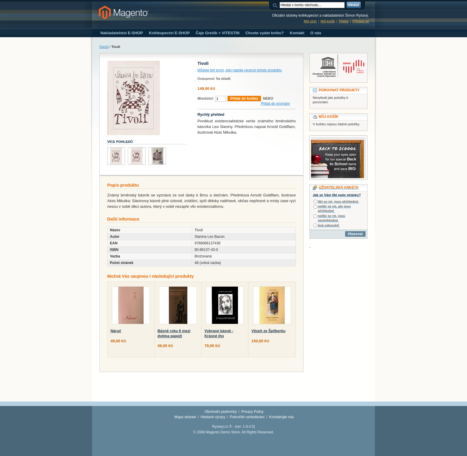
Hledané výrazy (213, 417)
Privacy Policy (252, 412)
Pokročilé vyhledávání (247, 417)
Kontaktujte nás (281, 417)
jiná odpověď (328, 225)
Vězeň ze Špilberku (268, 331)
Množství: (205, 98)
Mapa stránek (185, 417)
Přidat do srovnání (275, 103)
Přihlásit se (360, 21)
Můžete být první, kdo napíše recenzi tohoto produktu (239, 70)
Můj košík (327, 21)
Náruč (115, 331)
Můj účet (310, 21)
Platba (343, 21)
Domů (103, 47)
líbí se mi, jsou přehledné (338, 201)
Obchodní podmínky (220, 412)
